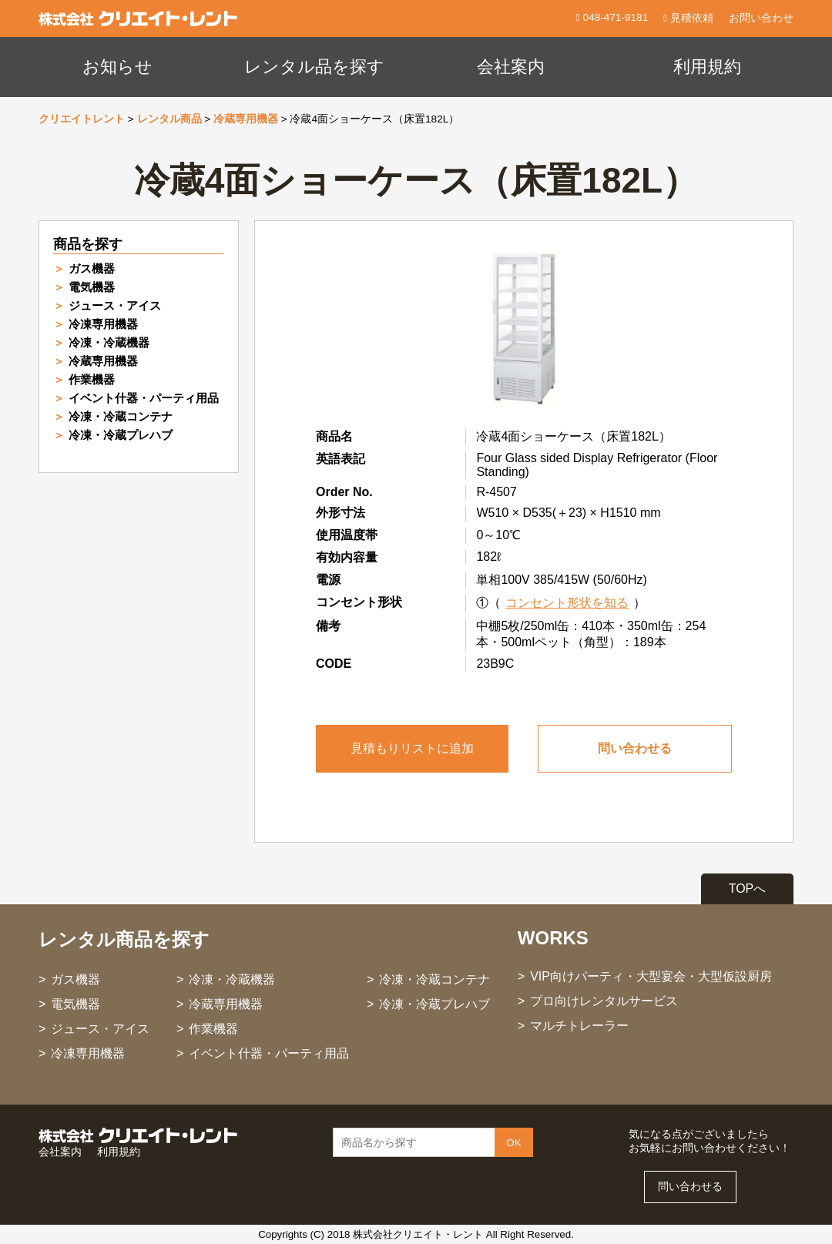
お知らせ (117, 66)
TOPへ (748, 888)
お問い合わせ (761, 18)
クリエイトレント (82, 119)
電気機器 (92, 286)
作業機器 (92, 379)
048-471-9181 (614, 17)
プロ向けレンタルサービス (604, 1001)
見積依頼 (688, 18)
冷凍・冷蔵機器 (109, 342)
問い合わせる (635, 748)
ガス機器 (92, 268)
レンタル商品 (169, 119)
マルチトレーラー (579, 1025)
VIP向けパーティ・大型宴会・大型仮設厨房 (651, 976)
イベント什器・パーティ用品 (144, 397)
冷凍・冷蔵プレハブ (121, 434)
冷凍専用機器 (103, 323)
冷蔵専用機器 (245, 119)
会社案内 (511, 66)
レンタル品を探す (314, 66)
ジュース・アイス (115, 305)
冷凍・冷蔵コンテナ (121, 416)
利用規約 (707, 66)
